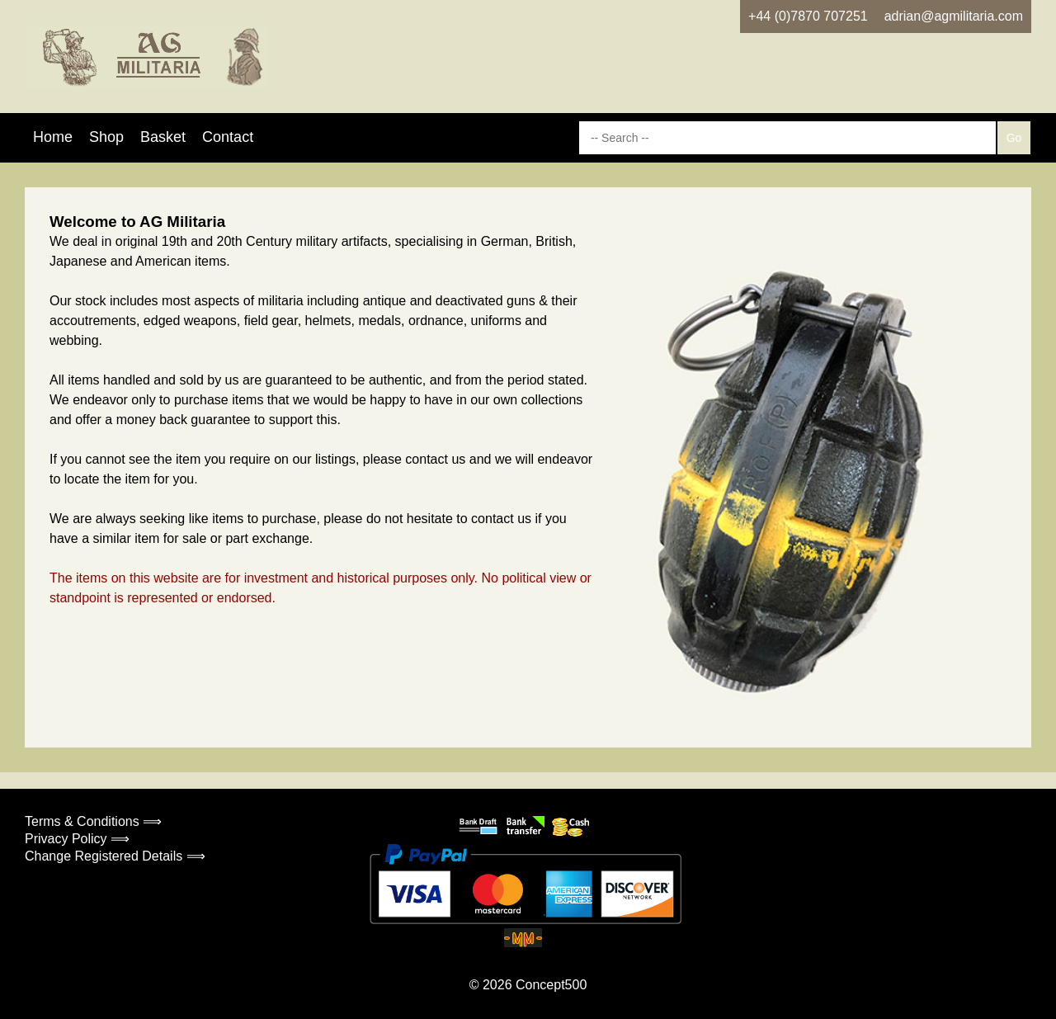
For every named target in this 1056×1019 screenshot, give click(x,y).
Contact (227, 137)
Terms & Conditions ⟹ (93, 821)
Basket (163, 137)
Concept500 (551, 985)
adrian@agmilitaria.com (953, 16)
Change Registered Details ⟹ (115, 856)
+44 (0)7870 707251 (808, 16)
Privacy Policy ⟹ (77, 839)
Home (53, 137)
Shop (106, 137)
